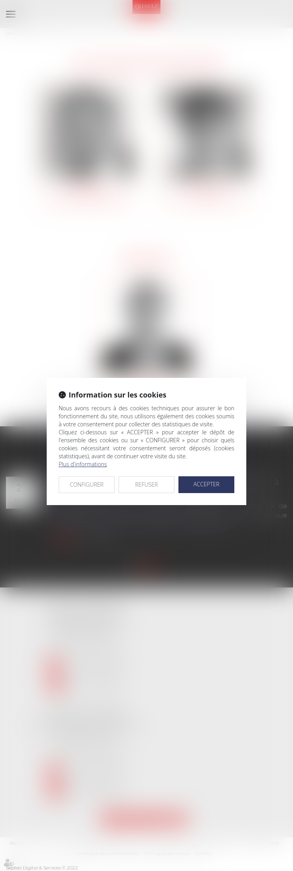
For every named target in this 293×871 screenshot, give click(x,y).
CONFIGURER (87, 484)
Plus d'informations (83, 464)
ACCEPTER (206, 484)
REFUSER (146, 484)
